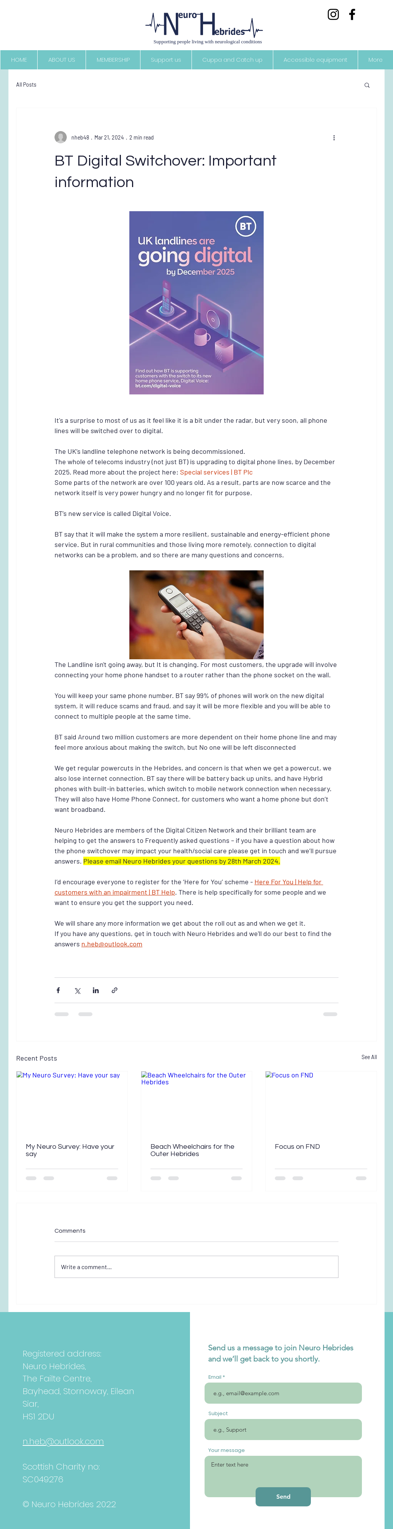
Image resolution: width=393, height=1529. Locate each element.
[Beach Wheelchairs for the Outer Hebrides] (196, 1102)
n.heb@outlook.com (63, 1441)
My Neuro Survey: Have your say (70, 1150)
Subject (218, 1413)
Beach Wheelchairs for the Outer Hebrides (192, 1150)
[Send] (283, 1496)
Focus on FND (297, 1146)
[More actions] (334, 137)
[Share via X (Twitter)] (77, 990)
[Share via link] (114, 990)
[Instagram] (333, 14)
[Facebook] (352, 14)
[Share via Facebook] (58, 990)
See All (369, 1057)
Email (214, 1377)
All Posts (26, 84)
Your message (226, 1450)
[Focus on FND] (321, 1102)
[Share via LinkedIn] (95, 990)
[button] (367, 85)
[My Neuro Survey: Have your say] (72, 1102)
